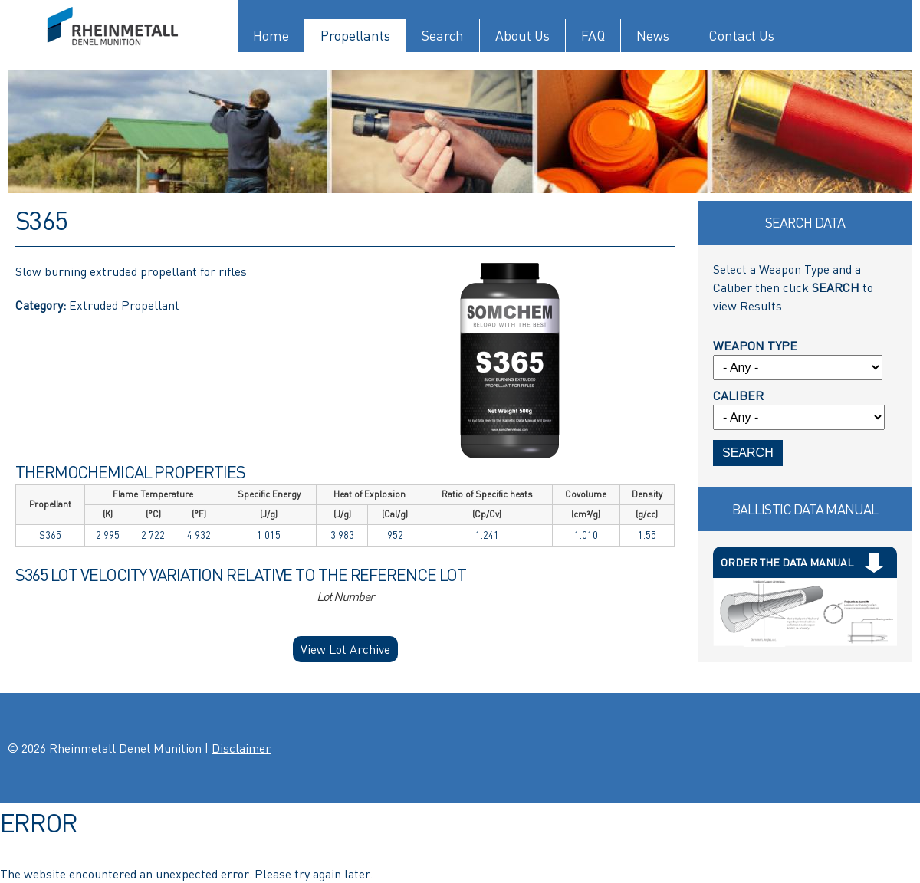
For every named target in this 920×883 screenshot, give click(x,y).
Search (443, 36)
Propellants (355, 36)
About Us (522, 36)
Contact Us (741, 36)
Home (271, 36)
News (652, 36)
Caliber (738, 395)
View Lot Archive (345, 649)
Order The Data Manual (787, 562)
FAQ (593, 36)
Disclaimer (241, 748)
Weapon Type (755, 345)
